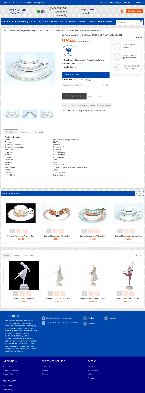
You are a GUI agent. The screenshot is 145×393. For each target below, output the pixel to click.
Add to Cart (75, 96)
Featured (17, 256)
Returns (45, 370)
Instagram (110, 318)
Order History (8, 390)
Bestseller (29, 256)
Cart (128, 2)
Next (55, 115)
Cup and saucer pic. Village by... (115, 236)
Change (88, 80)
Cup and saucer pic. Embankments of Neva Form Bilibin (83, 31)
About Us (6, 2)
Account (105, 2)
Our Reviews (105, 22)
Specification (11, 132)
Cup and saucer (72, 111)
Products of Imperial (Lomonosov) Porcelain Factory (32, 22)
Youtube (88, 323)
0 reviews (138, 38)
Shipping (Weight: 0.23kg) (72, 85)
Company (71, 22)
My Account (7, 386)
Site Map (45, 374)
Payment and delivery (22, 2)
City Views (83, 111)
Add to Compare (88, 105)
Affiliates (91, 374)
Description (25, 132)
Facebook (89, 318)
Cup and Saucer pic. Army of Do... (43, 236)
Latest (6, 256)
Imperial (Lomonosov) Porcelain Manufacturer (87, 60)
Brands (90, 366)
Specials (91, 378)
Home (5, 31)
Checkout (139, 2)
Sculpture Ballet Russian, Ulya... (124, 298)
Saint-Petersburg (94, 111)
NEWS (82, 22)
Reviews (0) (39, 132)
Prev (4, 115)
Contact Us (46, 366)
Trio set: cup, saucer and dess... (21, 298)
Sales (91, 22)
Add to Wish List (71, 105)
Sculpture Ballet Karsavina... (55, 298)
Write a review (105, 105)
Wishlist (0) (116, 2)
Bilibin (104, 111)
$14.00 (105, 85)
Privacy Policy (40, 2)
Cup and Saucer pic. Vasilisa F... (79, 236)
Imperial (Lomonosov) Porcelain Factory (22, 31)
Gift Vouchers (93, 370)
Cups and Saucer (43, 31)
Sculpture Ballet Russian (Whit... (90, 298)
